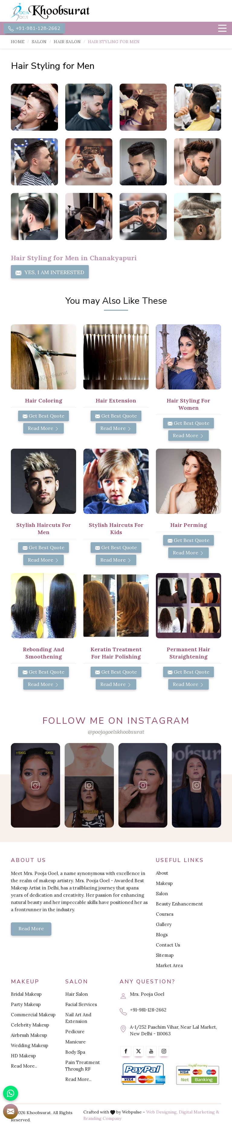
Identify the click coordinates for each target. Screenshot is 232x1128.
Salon (39, 41)
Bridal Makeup (26, 994)
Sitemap (165, 955)
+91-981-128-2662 (34, 28)
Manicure (75, 1042)
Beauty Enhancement (179, 904)
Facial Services (81, 1004)
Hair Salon (67, 41)
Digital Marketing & (199, 1112)
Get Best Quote (43, 416)
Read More (43, 428)
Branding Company (102, 1118)
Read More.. (24, 1066)
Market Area (169, 965)
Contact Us (168, 945)
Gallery (164, 924)
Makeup (164, 883)
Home (17, 41)
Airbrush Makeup (29, 1035)
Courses (164, 914)
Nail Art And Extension (78, 1018)
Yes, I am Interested (49, 272)
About (162, 873)
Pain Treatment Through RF (82, 1065)
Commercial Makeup (33, 1014)
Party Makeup (26, 1004)
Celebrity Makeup (30, 1025)
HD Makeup (23, 1056)
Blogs (162, 934)
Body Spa (75, 1052)
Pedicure (75, 1031)
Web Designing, (162, 1112)
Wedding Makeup (29, 1045)
